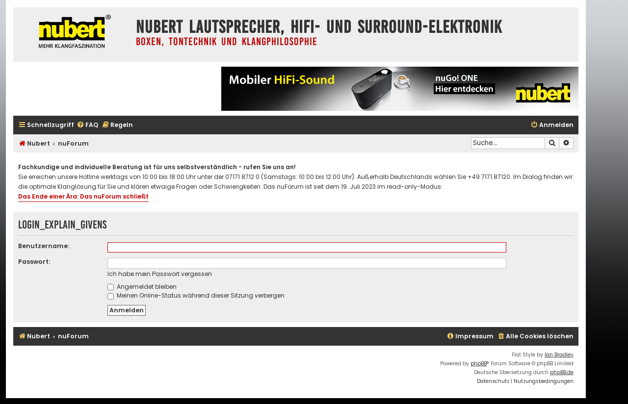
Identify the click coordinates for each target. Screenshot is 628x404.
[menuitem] (87, 125)
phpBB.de (562, 372)
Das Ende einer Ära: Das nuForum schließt (83, 196)
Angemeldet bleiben (142, 286)
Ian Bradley (559, 354)
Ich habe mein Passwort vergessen (159, 274)
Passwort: (34, 261)
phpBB (479, 363)
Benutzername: (43, 246)
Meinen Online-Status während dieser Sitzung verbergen (196, 295)
